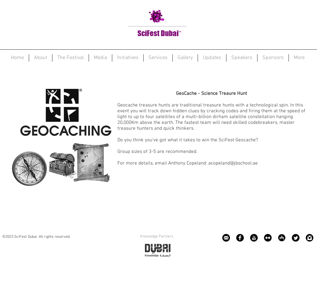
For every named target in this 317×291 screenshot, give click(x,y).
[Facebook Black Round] (240, 238)
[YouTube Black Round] (254, 238)
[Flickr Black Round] (268, 238)
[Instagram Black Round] (309, 238)
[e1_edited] (226, 238)
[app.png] (282, 238)
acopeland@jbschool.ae (233, 163)
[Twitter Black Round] (296, 238)
